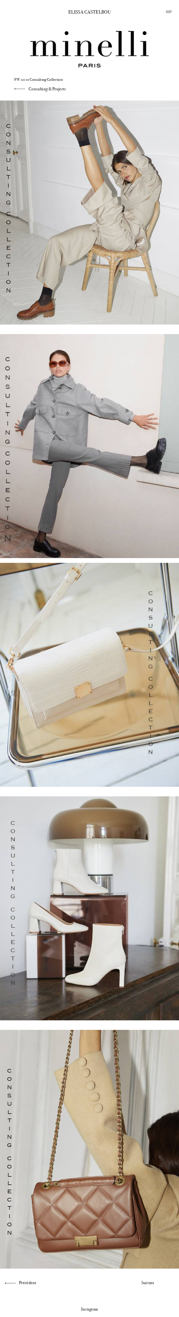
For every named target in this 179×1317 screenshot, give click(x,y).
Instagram (89, 1309)
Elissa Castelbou (89, 12)
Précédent (27, 1283)
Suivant (147, 1283)
